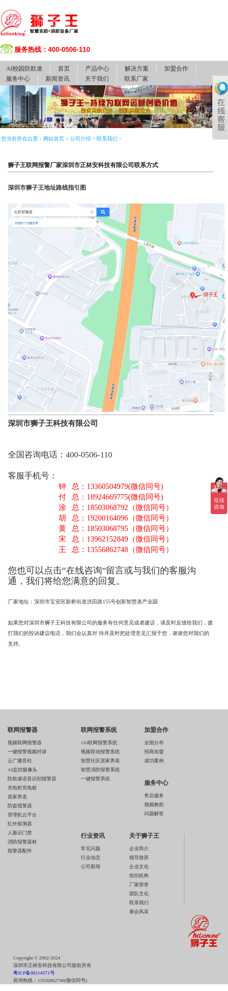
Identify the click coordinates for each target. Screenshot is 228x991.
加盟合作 (176, 68)
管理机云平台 (22, 815)
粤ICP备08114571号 (34, 973)
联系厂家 (136, 78)
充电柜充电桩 (22, 787)
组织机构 (139, 875)
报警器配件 (20, 851)
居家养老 (17, 796)
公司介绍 (80, 139)
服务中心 (18, 78)
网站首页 (53, 139)
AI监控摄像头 (22, 769)
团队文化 (139, 893)
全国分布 (154, 742)
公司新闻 (90, 866)
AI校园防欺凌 (24, 68)
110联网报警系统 (99, 742)
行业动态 (90, 857)
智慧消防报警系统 (100, 769)
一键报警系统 (95, 778)
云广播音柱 (20, 760)
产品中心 (97, 68)
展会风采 (139, 911)
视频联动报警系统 (100, 751)
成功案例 (154, 760)
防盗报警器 (20, 805)
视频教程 (154, 804)
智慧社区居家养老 (100, 760)
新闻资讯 (57, 78)
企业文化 (139, 866)
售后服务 (154, 795)
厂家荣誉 (139, 884)
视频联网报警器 (25, 742)
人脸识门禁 (20, 833)
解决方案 (137, 68)
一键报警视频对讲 (27, 751)
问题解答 (154, 813)
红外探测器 (20, 824)
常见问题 (90, 848)
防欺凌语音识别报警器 (32, 778)
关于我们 (97, 78)
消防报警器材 (22, 842)
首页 (64, 68)
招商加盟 (154, 751)
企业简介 (139, 848)
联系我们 (107, 139)
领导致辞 (139, 857)
